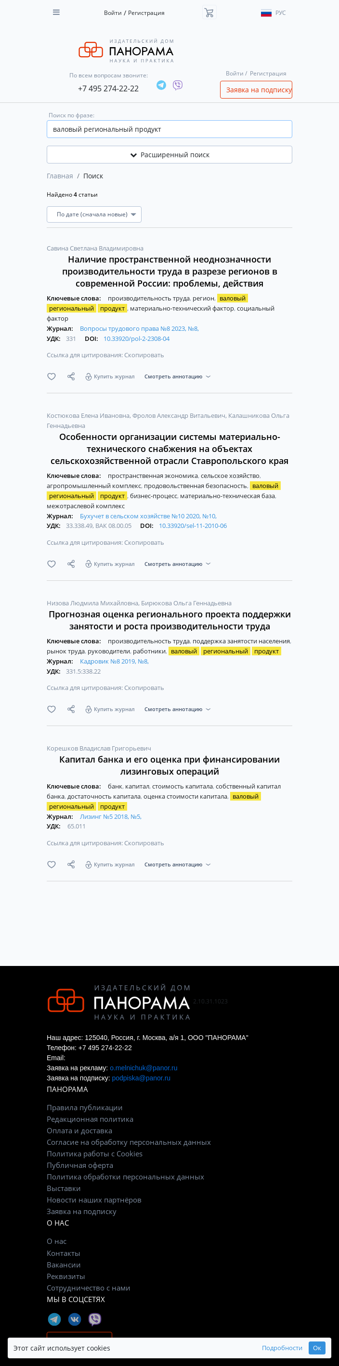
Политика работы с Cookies (95, 1153)
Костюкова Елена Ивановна (89, 415)
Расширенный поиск (169, 154)
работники (150, 651)
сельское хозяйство (231, 475)
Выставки (64, 1188)
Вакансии (64, 1264)
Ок (317, 1348)
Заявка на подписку (259, 89)
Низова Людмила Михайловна (93, 603)
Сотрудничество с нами (88, 1287)
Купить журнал (114, 376)
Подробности (282, 1348)
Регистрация (146, 13)
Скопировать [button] (144, 355)
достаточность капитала (104, 796)
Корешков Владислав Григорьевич (99, 748)
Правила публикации (85, 1107)
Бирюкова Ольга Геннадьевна (186, 603)
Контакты (63, 1253)
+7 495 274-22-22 (108, 88)
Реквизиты (66, 1276)
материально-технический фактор (182, 308)
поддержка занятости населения (242, 641)
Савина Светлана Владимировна (95, 248)
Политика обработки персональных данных (125, 1176)
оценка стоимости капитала (186, 796)
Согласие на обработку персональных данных (129, 1142)
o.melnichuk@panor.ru (143, 1068)
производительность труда (149, 298)
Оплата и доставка (79, 1130)
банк (116, 786)
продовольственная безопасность (196, 485)
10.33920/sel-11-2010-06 (193, 525)
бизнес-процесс (154, 495)
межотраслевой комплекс (86, 505)
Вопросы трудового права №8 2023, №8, (139, 328)
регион (204, 298)
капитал (138, 786)
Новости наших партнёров (94, 1199)
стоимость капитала (183, 786)
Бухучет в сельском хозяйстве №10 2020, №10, (148, 516)
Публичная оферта (80, 1165)
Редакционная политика (90, 1119)
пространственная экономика (153, 475)
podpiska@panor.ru (141, 1078)
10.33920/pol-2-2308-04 (137, 338)
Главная (60, 175)
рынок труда (66, 651)
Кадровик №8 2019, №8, (114, 661)
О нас (56, 1241)
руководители (109, 651)
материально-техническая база (228, 495)
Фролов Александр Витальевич (179, 415)
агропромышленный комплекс (95, 485)
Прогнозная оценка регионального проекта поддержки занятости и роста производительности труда (170, 620)
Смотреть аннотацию (173, 376)
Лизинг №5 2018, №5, (111, 816)
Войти (113, 13)
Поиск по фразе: (71, 115)
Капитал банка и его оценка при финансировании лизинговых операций (169, 765)
